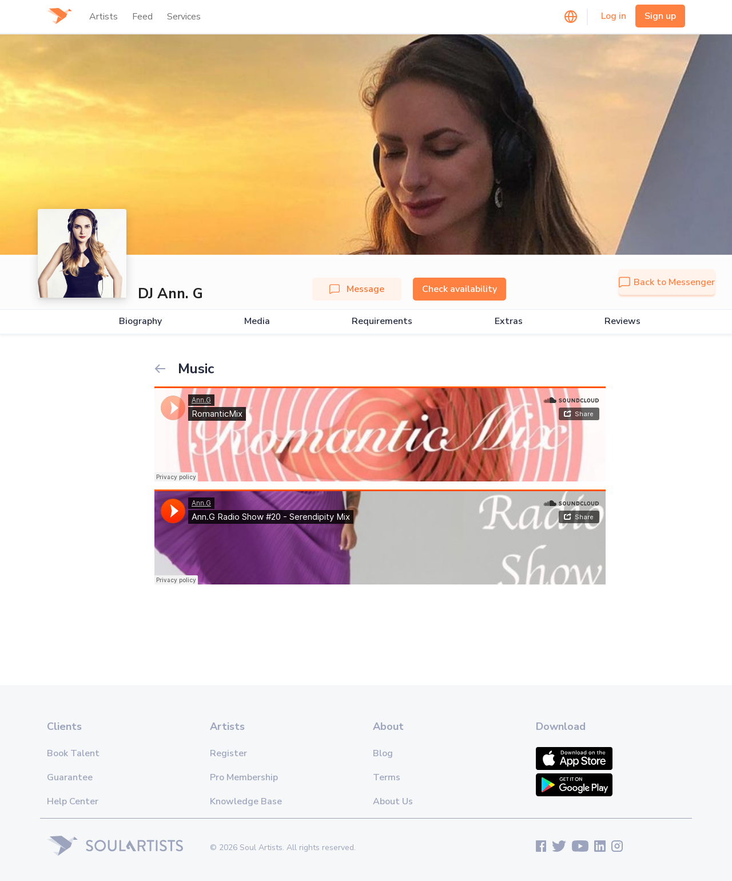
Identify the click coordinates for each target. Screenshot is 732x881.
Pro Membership (244, 777)
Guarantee (70, 777)
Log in (613, 16)
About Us (393, 801)
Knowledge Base (246, 801)
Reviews (622, 321)
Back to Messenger (667, 282)
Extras (509, 321)
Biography (140, 321)
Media (257, 321)
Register (228, 753)
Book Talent (73, 753)
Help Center (72, 801)
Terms (386, 777)
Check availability (459, 289)
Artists (103, 16)
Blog (383, 753)
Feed (142, 16)
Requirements (382, 321)
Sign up (660, 16)
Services (184, 16)
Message (356, 289)
